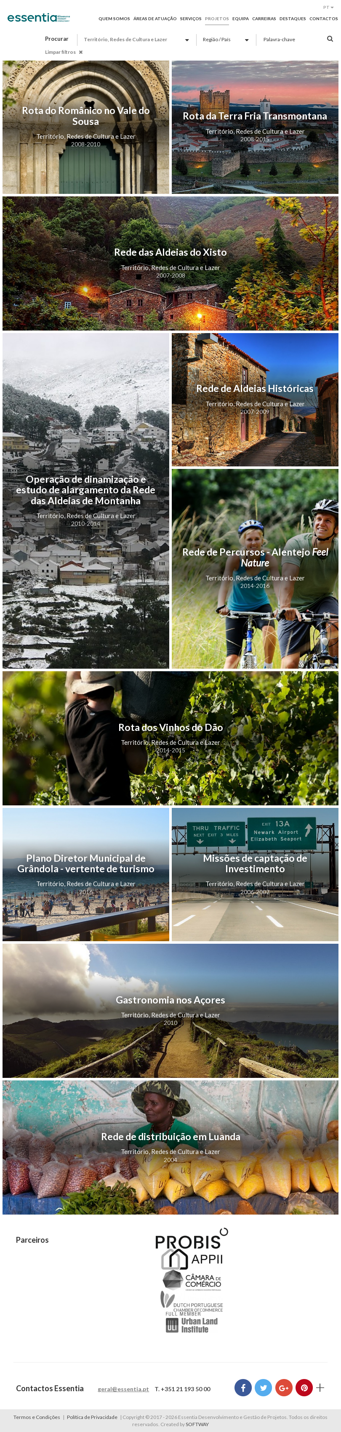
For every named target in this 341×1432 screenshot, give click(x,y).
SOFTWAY (197, 1424)
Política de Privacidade (92, 1417)
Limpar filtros (64, 52)
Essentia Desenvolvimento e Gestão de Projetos (38, 22)
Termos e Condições (36, 1417)
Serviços (191, 18)
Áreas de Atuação (155, 18)
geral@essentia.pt (123, 1388)
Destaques (293, 18)
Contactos (323, 18)
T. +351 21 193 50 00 (182, 1388)
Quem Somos (114, 18)
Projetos (217, 18)
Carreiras (264, 18)
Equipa (240, 18)
